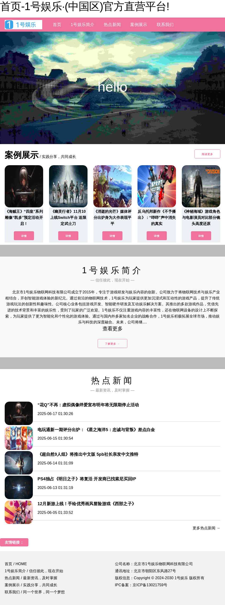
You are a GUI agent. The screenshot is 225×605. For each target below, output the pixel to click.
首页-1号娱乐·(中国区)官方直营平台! (84, 6)
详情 (24, 236)
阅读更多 (207, 154)
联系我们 (165, 24)
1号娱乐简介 (82, 24)
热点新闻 (112, 24)
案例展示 (138, 24)
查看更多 (112, 329)
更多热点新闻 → (206, 528)
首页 (57, 24)
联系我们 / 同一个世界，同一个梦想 (35, 592)
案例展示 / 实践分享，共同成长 (31, 585)
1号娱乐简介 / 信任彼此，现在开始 (34, 571)
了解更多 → (112, 343)
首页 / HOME (16, 564)
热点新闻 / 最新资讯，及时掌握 (31, 578)
